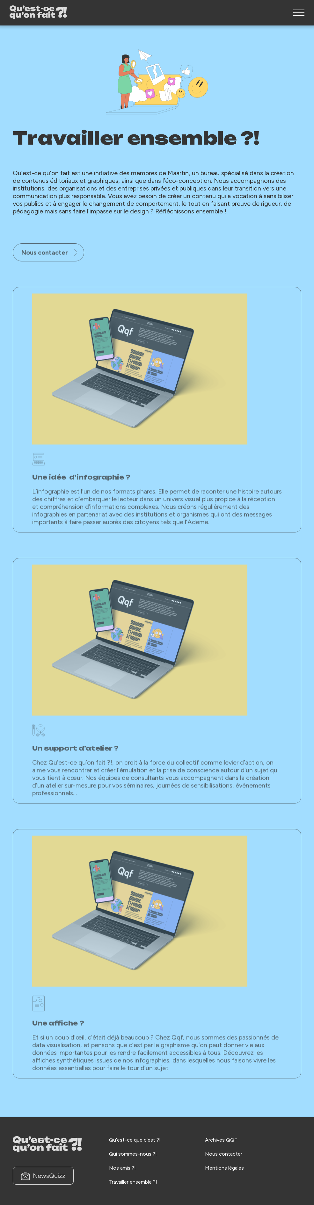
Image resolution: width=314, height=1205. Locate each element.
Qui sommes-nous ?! (133, 1154)
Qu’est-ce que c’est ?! (135, 1140)
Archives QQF (221, 1140)
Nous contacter (49, 269)
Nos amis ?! (122, 1168)
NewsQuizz (43, 1176)
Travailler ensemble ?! (133, 1182)
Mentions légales (224, 1168)
